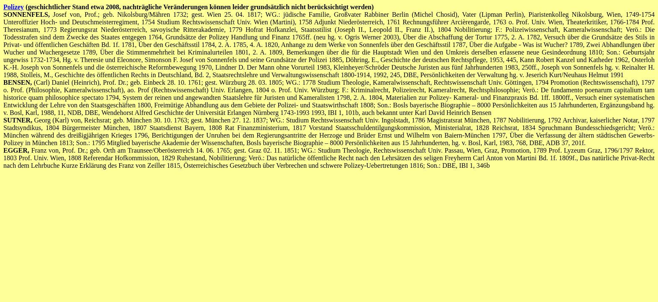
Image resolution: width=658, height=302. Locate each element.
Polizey (13, 6)
